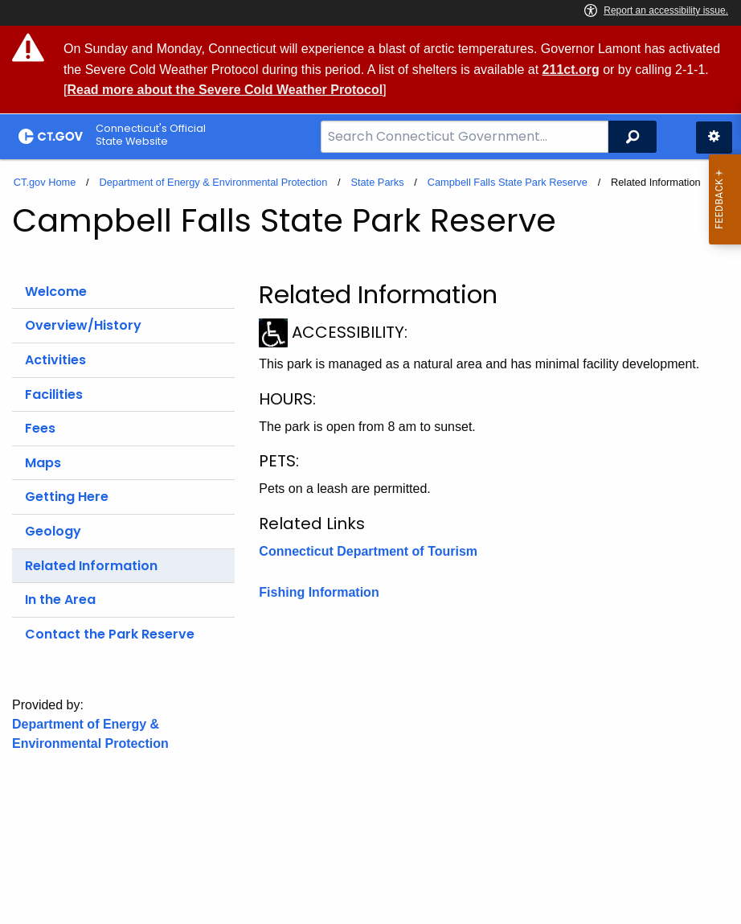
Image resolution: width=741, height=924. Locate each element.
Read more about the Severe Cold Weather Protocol (225, 90)
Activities (55, 360)
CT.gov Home (45, 182)
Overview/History (83, 325)
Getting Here (66, 496)
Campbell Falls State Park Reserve (507, 182)
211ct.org (571, 69)
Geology (53, 531)
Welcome (56, 291)
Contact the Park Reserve (109, 634)
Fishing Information (319, 592)
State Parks (376, 182)
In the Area (60, 599)
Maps (43, 463)
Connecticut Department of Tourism (368, 551)
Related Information (91, 565)
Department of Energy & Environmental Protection (213, 182)
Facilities (54, 394)
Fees (40, 428)
